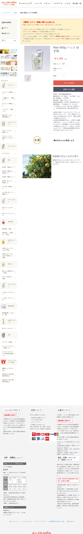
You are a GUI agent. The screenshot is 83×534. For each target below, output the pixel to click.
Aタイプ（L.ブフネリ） (9, 208)
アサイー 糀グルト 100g (9, 277)
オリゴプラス (9, 153)
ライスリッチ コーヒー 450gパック (9, 347)
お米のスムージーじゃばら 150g (9, 249)
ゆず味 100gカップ (9, 167)
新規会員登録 (6, 22)
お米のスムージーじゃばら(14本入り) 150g (9, 255)
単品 (54, 70)
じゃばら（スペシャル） (9, 298)
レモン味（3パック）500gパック (9, 193)
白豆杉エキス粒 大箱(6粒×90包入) (9, 375)
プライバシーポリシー (41, 521)
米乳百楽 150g (9, 229)
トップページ (6, 13)
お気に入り (6, 33)
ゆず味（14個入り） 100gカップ (9, 172)
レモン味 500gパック (9, 187)
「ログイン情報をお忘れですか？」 (60, 36)
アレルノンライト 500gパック (9, 131)
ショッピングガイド (27, 521)
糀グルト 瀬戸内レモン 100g (9, 272)
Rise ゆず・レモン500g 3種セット (9, 116)
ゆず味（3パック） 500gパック (9, 181)
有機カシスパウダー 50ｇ (9, 369)
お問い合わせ (70, 521)
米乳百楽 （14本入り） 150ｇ (9, 233)
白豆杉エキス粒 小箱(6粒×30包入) (9, 380)
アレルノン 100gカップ (9, 93)
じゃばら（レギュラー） (9, 293)
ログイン (5, 28)
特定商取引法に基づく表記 (56, 521)
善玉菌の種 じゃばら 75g (9, 313)
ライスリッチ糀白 (9, 342)
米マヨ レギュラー (9, 328)
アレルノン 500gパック (9, 104)
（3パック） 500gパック (9, 110)
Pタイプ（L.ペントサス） (9, 214)
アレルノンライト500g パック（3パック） (9, 137)
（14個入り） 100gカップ (9, 98)
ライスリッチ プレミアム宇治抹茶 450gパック (9, 353)
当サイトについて (14, 521)
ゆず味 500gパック (9, 177)
